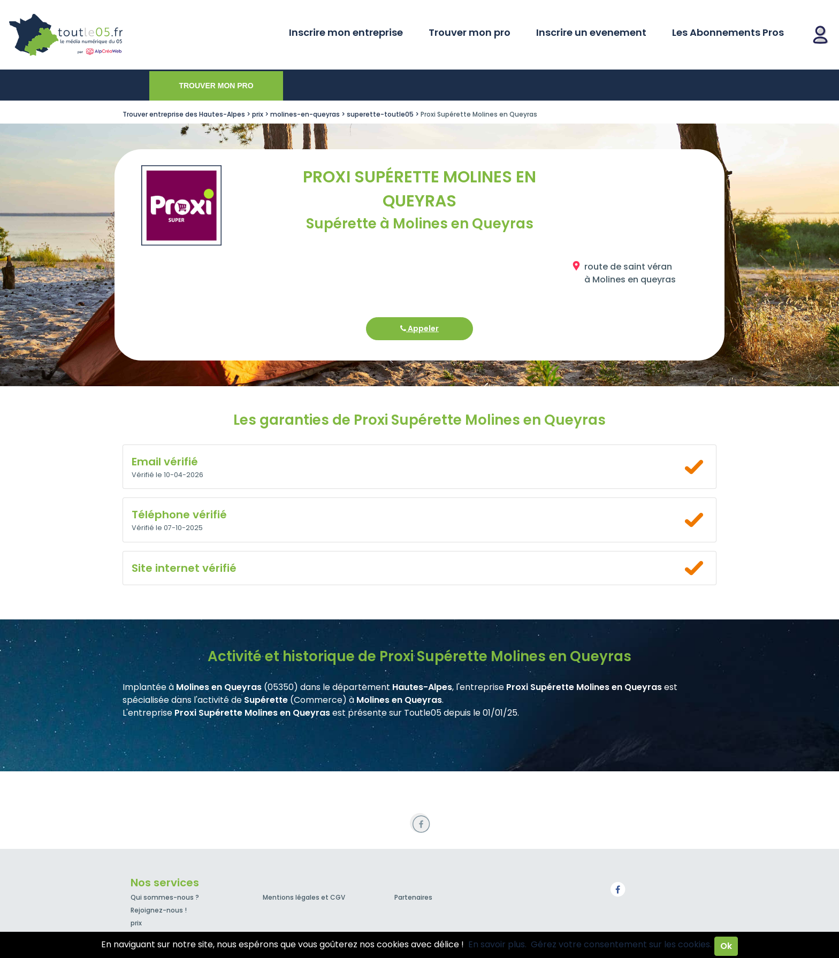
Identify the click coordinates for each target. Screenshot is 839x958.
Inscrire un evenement (591, 32)
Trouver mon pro (469, 32)
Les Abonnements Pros (728, 32)
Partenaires (413, 897)
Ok (726, 946)
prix (136, 923)
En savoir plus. (497, 944)
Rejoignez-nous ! (159, 910)
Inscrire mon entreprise (346, 32)
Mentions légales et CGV (304, 897)
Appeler (419, 328)
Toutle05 (107, 34)
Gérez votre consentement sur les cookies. (621, 944)
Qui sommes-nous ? (165, 897)
